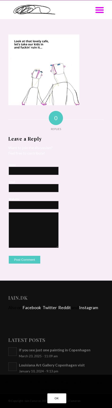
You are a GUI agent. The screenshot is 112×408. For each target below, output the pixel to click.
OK (56, 398)
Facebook (31, 307)
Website (14, 199)
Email (12, 181)
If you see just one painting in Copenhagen (54, 350)
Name (12, 164)
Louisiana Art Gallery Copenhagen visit (52, 365)
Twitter (50, 307)
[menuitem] (97, 9)
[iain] (46, 9)
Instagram (88, 307)
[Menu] (97, 9)
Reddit (64, 307)
